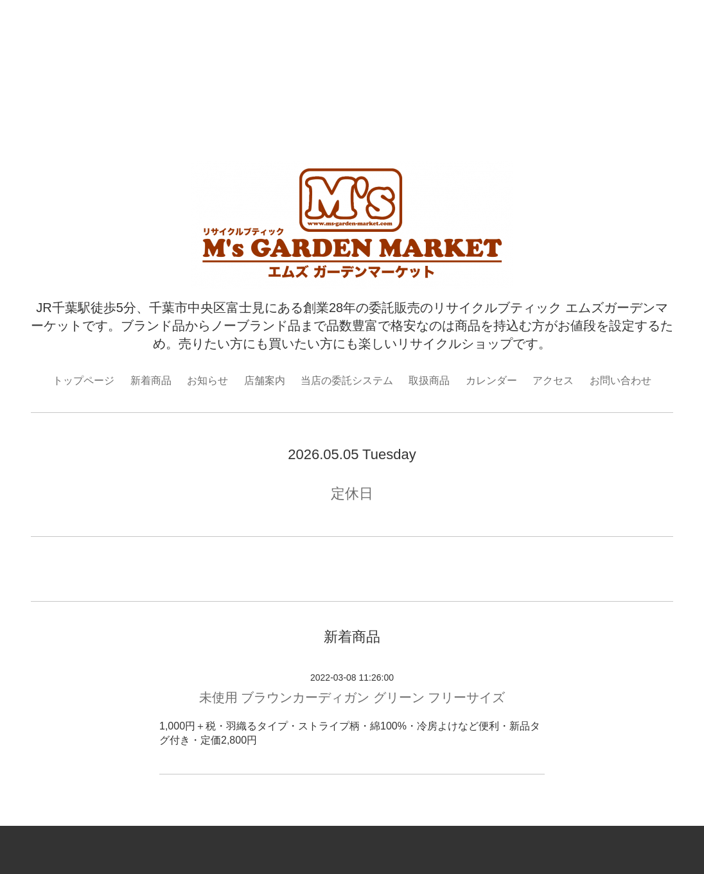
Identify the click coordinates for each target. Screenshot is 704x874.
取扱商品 (429, 380)
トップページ (83, 380)
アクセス (553, 380)
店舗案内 (264, 380)
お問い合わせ (620, 380)
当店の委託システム (347, 380)
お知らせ (207, 380)
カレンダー (491, 380)
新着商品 (151, 380)
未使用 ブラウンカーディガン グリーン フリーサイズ (352, 697)
